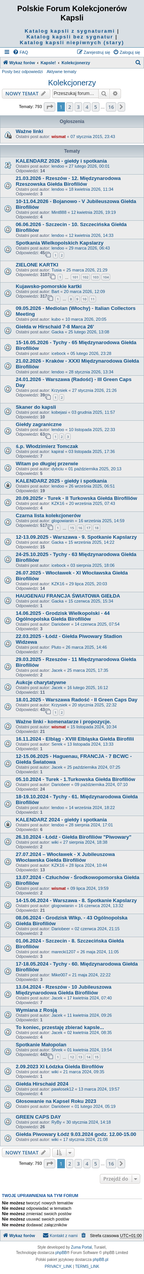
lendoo (57, 166)
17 (88, 527)
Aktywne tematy (61, 71)
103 (95, 277)
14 (88, 1056)
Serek (57, 744)
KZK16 (58, 503)
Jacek (57, 670)
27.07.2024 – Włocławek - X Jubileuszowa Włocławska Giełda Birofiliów (65, 857)
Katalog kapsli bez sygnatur (69, 37)
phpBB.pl (100, 1259)
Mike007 (59, 975)
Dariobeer (60, 624)
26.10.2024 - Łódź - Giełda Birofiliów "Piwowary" (73, 837)
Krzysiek (59, 390)
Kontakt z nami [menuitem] (60, 1235)
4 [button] (87, 106)
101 (75, 277)
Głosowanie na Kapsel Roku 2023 (56, 1101)
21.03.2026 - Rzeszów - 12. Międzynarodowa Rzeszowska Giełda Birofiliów (68, 181)
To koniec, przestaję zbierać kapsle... (60, 1027)
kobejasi (59, 412)
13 (80, 1056)
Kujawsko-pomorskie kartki (49, 286)
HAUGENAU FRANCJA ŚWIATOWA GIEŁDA (68, 596)
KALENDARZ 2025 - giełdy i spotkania (61, 481)
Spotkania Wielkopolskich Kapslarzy (60, 243)
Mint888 (58, 212)
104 (106, 277)
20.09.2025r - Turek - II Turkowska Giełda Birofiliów (76, 498)
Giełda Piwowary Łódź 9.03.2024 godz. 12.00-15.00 (76, 1134)
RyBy (56, 1122)
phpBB (61, 1253)
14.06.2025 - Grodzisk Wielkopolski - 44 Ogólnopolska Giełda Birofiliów (63, 616)
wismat (58, 136)
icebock (58, 353)
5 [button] (95, 106)
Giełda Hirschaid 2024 (42, 1084)
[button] (49, 107)
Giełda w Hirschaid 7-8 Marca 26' (55, 327)
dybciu (57, 468)
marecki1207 (63, 951)
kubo (56, 319)
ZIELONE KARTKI (37, 265)
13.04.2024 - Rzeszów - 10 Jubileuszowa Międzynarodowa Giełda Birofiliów (63, 990)
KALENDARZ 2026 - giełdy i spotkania (61, 161)
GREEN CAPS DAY (38, 1117)
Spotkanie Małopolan (41, 1045)
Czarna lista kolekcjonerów (48, 515)
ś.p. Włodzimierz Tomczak (47, 446)
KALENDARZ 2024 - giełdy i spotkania (61, 820)
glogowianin (62, 520)
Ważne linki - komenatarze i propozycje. (63, 721)
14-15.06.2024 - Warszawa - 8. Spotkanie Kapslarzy (76, 900)
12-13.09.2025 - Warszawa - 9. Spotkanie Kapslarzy (76, 537)
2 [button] (69, 106)
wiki (54, 842)
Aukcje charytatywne (41, 682)
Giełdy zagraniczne (38, 424)
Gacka (57, 332)
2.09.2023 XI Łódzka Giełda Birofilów (59, 1066)
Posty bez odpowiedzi (22, 71)
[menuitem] (20, 52)
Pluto (56, 647)
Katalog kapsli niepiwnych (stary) (72, 42)
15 (72, 527)
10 (84, 298)
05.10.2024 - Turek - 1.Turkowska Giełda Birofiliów (75, 779)
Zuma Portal (81, 1247)
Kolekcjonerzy (72, 82)
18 (96, 527)
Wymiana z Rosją (36, 1010)
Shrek (57, 1050)
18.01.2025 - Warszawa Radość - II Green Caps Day (76, 700)
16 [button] (111, 106)
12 (72, 1056)
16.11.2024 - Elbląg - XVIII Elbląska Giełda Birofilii (75, 739)
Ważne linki (29, 131)
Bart (55, 291)
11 (92, 298)
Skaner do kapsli (36, 407)
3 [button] (78, 106)
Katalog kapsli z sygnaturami (70, 31)
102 (85, 277)
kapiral (57, 451)
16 (80, 527)
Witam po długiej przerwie (47, 463)
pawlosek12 (62, 1089)
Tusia (56, 270)
